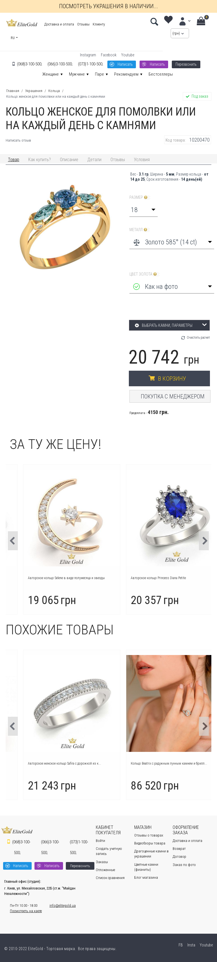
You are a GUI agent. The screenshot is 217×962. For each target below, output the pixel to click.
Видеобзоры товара (149, 843)
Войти (100, 841)
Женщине (50, 74)
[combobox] (143, 210)
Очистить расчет (198, 338)
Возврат (179, 848)
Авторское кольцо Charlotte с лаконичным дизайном (50, 763)
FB (180, 945)
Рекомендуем (126, 74)
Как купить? (39, 159)
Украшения (33, 91)
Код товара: (176, 140)
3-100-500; (29, 64)
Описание (69, 159)
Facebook (108, 55)
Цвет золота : (144, 274)
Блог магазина (146, 877)
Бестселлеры (161, 74)
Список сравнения (110, 878)
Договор (179, 856)
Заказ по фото (184, 865)
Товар (13, 159)
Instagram (88, 55)
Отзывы (83, 24)
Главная (12, 91)
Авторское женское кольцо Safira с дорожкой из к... (152, 763)
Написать (125, 64)
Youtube (127, 55)
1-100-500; (90, 64)
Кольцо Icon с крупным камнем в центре (42, 578)
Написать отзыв (18, 140)
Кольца (54, 91)
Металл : (139, 229)
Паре (99, 74)
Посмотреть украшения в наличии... (108, 6)
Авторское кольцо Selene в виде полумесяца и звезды (154, 578)
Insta (190, 945)
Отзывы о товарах (148, 835)
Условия (142, 159)
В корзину (172, 378)
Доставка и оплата (59, 24)
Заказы (102, 862)
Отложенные (105, 870)
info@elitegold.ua (62, 905)
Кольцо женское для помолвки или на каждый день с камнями (55, 96)
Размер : (139, 197)
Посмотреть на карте (26, 911)
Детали (94, 159)
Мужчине (77, 74)
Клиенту (99, 24)
